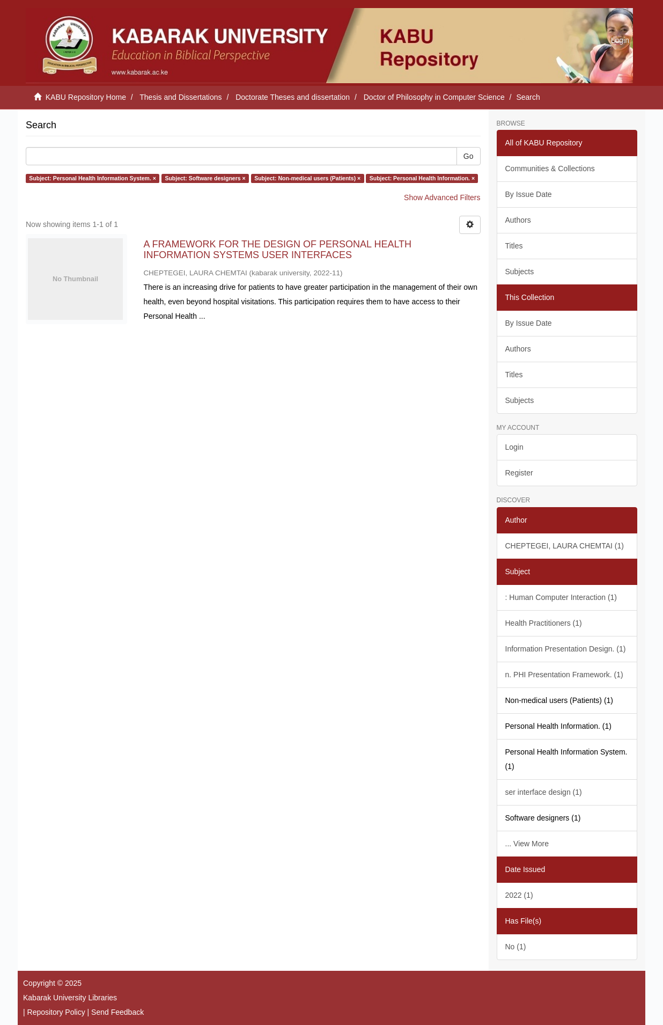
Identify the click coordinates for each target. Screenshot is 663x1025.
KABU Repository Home (86, 97)
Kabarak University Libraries (70, 997)
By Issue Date (528, 194)
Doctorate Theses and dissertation (292, 97)
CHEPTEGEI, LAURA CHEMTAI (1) (564, 545)
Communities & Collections (550, 168)
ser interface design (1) (543, 792)
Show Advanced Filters (442, 197)
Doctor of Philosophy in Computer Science (434, 97)
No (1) (515, 946)
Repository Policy (56, 1012)
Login (514, 447)
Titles (514, 245)
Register (519, 472)
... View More (527, 843)
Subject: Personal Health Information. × (422, 178)
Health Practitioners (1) (543, 623)
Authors (518, 220)
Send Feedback (117, 1012)
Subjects (519, 271)
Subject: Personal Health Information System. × (92, 178)
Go (468, 156)
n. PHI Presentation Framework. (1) (564, 674)
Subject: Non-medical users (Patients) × (307, 178)
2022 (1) (519, 895)
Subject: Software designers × (205, 178)
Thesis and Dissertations (180, 97)
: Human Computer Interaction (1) (561, 597)
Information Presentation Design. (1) (565, 649)
